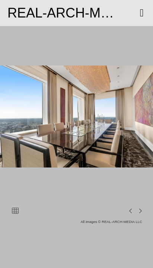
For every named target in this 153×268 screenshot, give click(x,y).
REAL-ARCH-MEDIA (69, 12)
